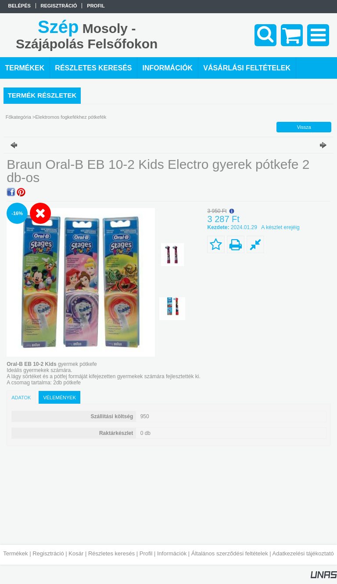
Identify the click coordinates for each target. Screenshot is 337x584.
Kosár (75, 553)
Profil (146, 553)
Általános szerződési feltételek (229, 553)
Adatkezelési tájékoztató (303, 553)
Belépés (19, 5)
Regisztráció (48, 553)
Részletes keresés (111, 553)
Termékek (15, 553)
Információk (171, 553)
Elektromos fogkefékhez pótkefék (70, 117)
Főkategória (18, 117)
